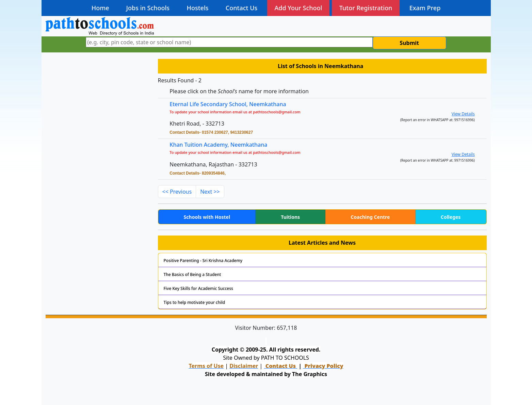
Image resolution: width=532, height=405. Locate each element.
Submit (409, 43)
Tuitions (290, 217)
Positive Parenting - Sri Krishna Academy (203, 260)
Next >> (210, 191)
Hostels (197, 8)
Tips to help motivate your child (194, 302)
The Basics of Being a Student (192, 274)
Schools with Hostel (207, 217)
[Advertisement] (97, 104)
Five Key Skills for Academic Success (198, 288)
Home (100, 8)
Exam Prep (425, 8)
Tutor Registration (365, 8)
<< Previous (177, 191)
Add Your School (298, 8)
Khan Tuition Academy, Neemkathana (218, 144)
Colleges (451, 217)
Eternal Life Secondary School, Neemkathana (228, 104)
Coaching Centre (370, 217)
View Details (463, 114)
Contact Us (241, 8)
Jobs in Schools (148, 8)
